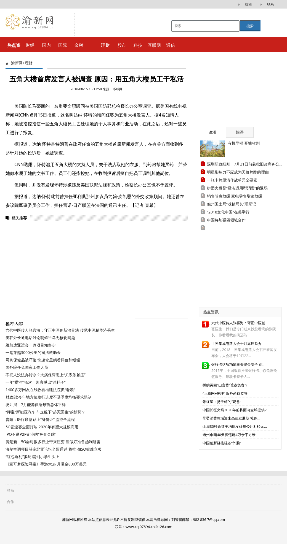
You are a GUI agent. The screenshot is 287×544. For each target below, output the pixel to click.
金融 (79, 45)
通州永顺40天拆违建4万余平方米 (229, 434)
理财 (29, 63)
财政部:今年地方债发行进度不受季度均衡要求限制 (49, 397)
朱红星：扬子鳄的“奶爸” (222, 401)
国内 (46, 45)
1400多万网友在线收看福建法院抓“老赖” (40, 389)
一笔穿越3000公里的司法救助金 (33, 352)
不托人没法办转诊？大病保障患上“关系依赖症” (46, 374)
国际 (62, 45)
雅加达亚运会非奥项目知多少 (31, 345)
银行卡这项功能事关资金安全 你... (238, 364)
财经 (30, 45)
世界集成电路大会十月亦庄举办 (236, 343)
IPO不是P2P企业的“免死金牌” (31, 434)
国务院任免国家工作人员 (27, 367)
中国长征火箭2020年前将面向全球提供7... (236, 409)
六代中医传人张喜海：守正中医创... (239, 322)
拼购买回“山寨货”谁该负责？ (225, 385)
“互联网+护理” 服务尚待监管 (225, 393)
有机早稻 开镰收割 (244, 143)
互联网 (154, 45)
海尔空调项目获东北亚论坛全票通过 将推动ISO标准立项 (54, 449)
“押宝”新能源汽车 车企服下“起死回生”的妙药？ (45, 412)
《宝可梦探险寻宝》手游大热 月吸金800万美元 (46, 464)
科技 (138, 45)
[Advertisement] (233, 92)
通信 (170, 45)
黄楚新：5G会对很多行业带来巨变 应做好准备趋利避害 (53, 441)
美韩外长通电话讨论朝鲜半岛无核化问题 (40, 337)
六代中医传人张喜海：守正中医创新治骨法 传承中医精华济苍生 (60, 330)
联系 (270, 4)
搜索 (250, 26)
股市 (121, 45)
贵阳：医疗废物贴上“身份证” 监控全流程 (40, 419)
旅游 (240, 132)
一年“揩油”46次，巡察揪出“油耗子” (36, 382)
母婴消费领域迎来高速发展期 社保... (231, 418)
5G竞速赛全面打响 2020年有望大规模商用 (42, 426)
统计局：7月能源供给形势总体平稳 (36, 404)
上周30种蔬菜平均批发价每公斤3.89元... (235, 426)
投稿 (248, 4)
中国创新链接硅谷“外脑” (222, 442)
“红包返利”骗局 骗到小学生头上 (32, 456)
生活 (212, 132)
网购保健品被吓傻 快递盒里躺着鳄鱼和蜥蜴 (43, 359)
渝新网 (17, 63)
